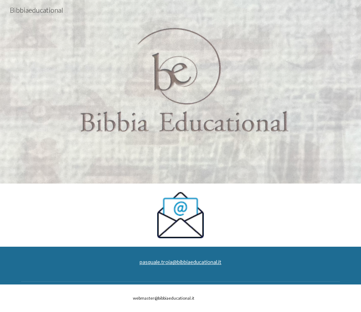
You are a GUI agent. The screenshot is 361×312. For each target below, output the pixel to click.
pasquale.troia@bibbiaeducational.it (180, 262)
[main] (180, 262)
